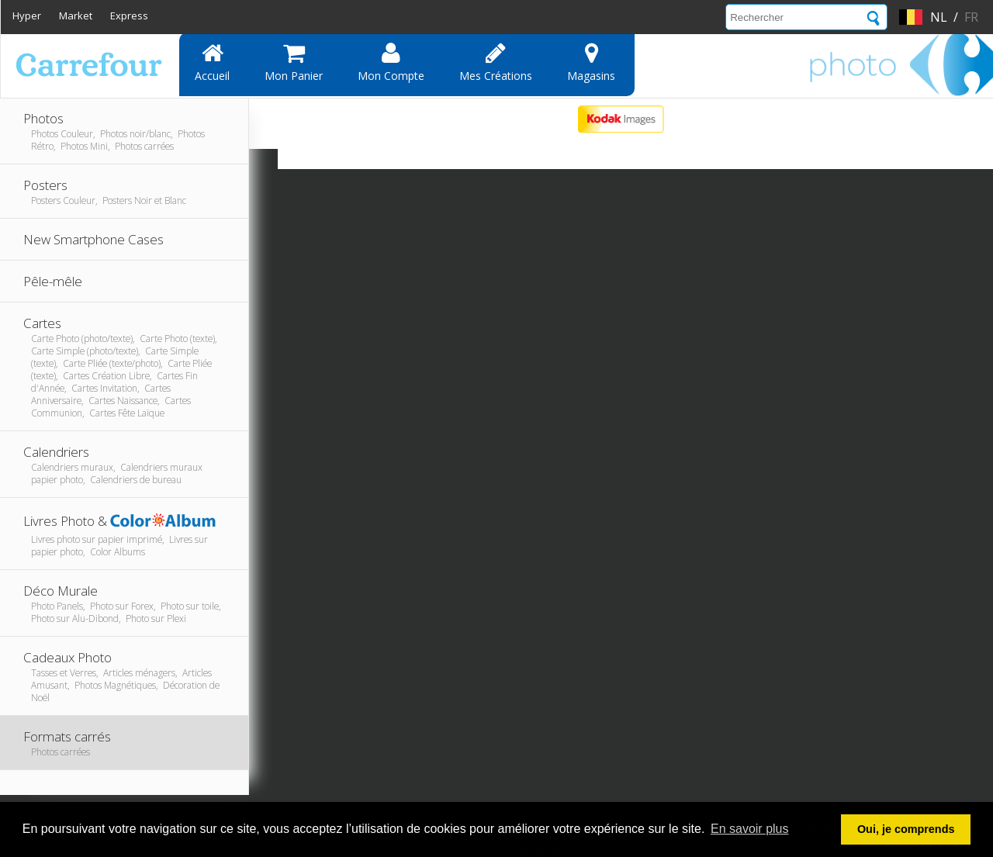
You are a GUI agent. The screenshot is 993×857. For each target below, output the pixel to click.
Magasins (591, 62)
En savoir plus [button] (750, 828)
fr (971, 17)
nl (938, 17)
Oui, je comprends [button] (906, 829)
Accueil (212, 62)
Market (75, 15)
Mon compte (391, 62)
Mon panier (294, 62)
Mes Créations (495, 62)
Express (129, 15)
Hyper (26, 15)
